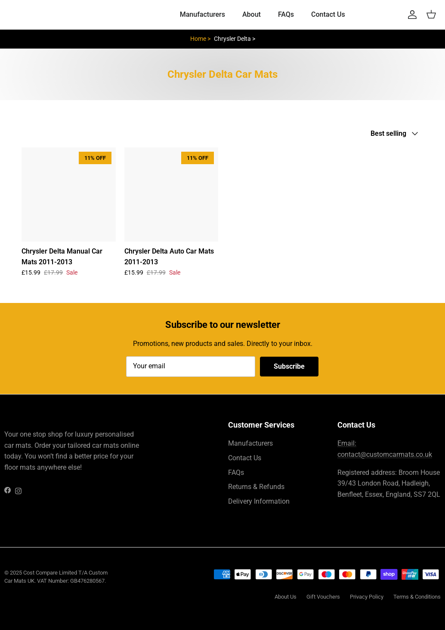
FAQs (286, 14)
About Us (286, 596)
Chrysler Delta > (234, 39)
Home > (200, 39)
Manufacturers (202, 14)
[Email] (190, 366)
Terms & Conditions (417, 596)
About (251, 14)
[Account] (410, 14)
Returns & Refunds (256, 487)
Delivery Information (259, 501)
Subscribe (289, 366)
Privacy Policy (366, 596)
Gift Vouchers (323, 596)
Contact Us (328, 14)
